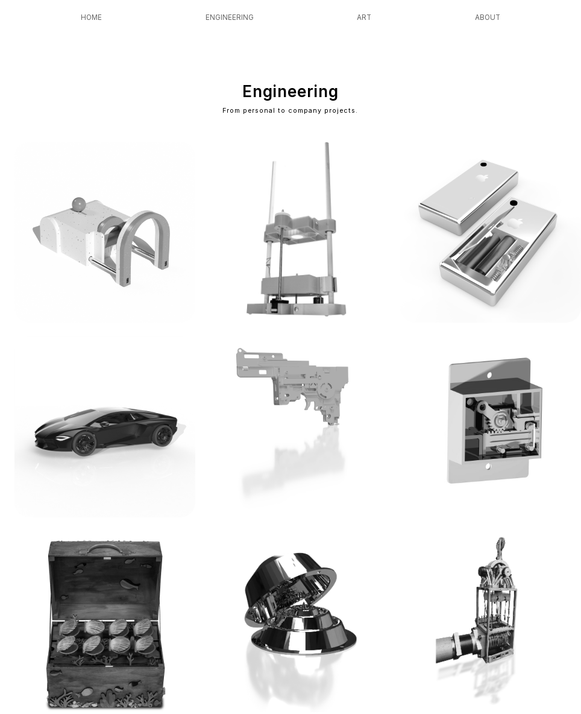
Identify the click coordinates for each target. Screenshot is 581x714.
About (487, 17)
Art (364, 17)
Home (91, 17)
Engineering (230, 17)
